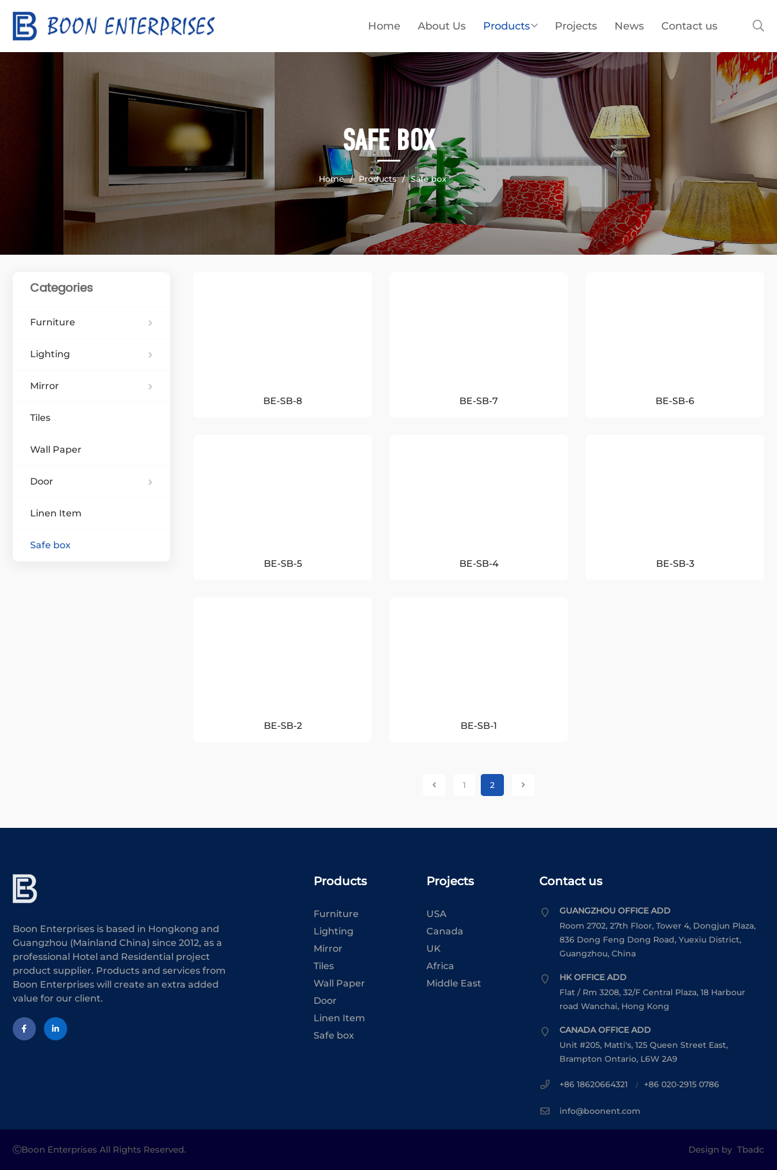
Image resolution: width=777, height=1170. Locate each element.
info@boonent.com (599, 1111)
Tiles (40, 417)
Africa (440, 965)
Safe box (429, 179)
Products (510, 26)
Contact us (689, 26)
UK (433, 948)
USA (436, 913)
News (629, 26)
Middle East (453, 983)
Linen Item (56, 513)
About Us (442, 26)
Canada (444, 931)
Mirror (91, 385)
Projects (576, 26)
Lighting (91, 354)
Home (384, 26)
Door (91, 481)
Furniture (91, 322)
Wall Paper (56, 449)
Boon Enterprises (181, 26)
